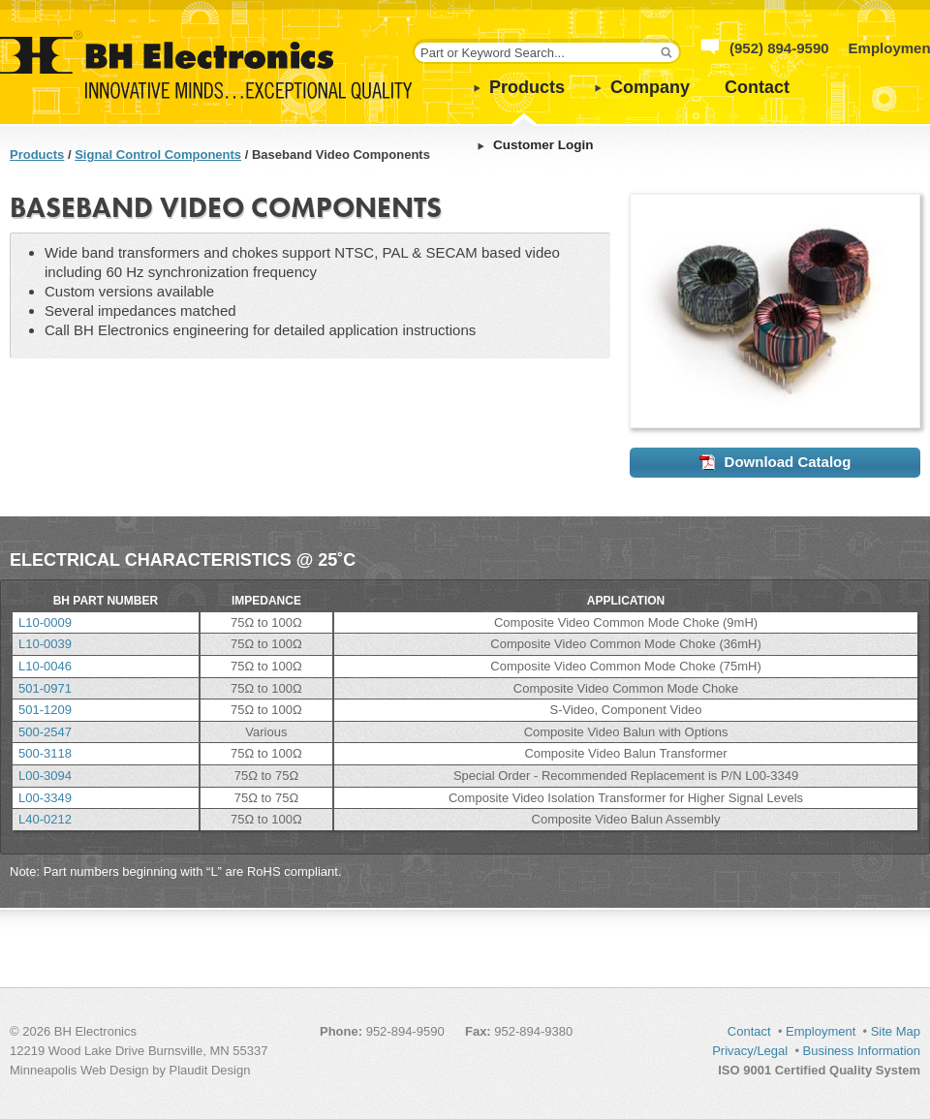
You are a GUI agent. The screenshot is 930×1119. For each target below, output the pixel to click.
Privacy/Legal (750, 1050)
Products (527, 87)
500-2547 (45, 732)
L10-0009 (45, 622)
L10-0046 (45, 666)
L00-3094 (45, 775)
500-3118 (45, 753)
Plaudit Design (210, 1070)
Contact (757, 87)
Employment (820, 1031)
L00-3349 (45, 798)
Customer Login (543, 145)
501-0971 (45, 688)
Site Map (895, 1031)
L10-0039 (45, 644)
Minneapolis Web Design (79, 1070)
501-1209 (45, 709)
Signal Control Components (158, 154)
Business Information (861, 1050)
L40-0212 (45, 819)
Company (650, 87)
